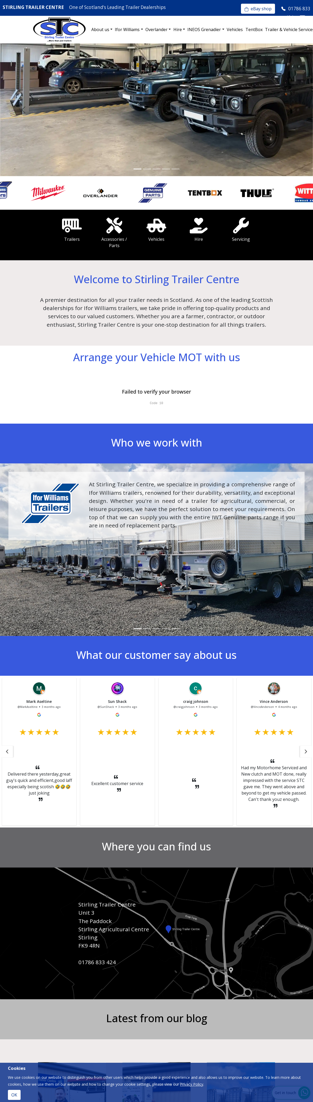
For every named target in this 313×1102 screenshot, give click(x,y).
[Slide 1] (137, 169)
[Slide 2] (147, 169)
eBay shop (258, 9)
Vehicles (235, 29)
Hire (177, 29)
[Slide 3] (156, 169)
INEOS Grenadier (204, 29)
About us (100, 29)
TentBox (254, 29)
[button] (7, 751)
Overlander (156, 29)
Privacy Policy (191, 1084)
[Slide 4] (166, 169)
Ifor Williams (127, 29)
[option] (26, 192)
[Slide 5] (175, 169)
